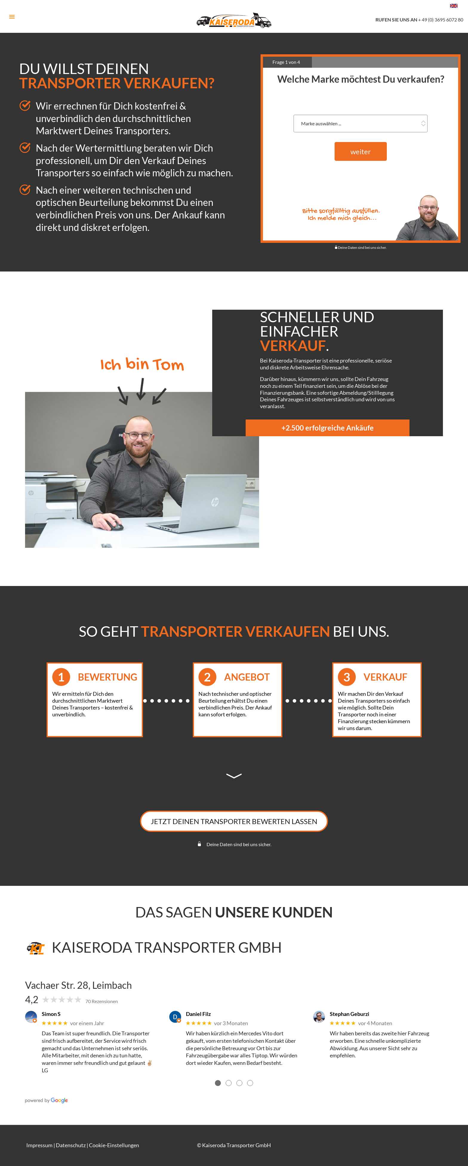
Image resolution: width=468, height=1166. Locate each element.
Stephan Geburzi (349, 1014)
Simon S (51, 1014)
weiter (360, 151)
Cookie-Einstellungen (114, 1145)
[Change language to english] (454, 6)
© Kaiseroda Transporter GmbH (234, 1145)
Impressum (39, 1145)
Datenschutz (71, 1145)
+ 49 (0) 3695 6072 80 (419, 19)
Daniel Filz (198, 1014)
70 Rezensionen (101, 1001)
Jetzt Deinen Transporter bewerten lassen (234, 821)
